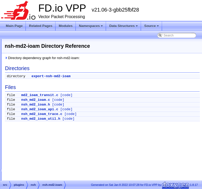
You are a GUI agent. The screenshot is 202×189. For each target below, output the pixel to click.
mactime (32, 61)
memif (30, 86)
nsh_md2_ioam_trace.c (107, 114)
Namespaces (91, 26)
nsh (28, 105)
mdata (30, 80)
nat (28, 99)
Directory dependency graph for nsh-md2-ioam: (107, 58)
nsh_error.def (39, 149)
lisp (28, 48)
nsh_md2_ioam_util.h (106, 119)
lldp (28, 55)
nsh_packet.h (39, 168)
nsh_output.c (39, 162)
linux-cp (31, 42)
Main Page (14, 26)
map (29, 67)
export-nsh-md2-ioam (116, 76)
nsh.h (34, 130)
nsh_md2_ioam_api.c (105, 109)
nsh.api (35, 118)
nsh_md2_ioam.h (101, 105)
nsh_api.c (36, 137)
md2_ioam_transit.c (105, 95)
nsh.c (34, 124)
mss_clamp (34, 92)
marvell (31, 74)
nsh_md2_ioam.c (101, 100)
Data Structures (123, 26)
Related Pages (40, 26)
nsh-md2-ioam (40, 111)
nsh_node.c (38, 156)
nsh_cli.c (36, 143)
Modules (66, 26)
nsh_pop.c (37, 174)
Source (151, 26)
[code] (132, 95)
